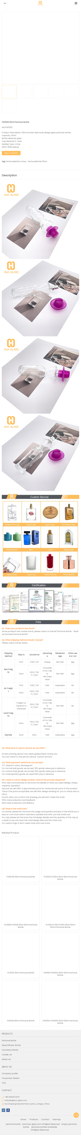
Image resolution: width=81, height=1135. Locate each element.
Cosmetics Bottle (10, 1050)
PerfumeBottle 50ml (37, 161)
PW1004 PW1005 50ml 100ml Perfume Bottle (60, 1022)
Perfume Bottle (9, 1040)
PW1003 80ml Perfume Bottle (20, 1021)
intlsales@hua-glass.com (16, 1100)
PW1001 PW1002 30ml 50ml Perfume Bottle (60, 974)
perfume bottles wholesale (44, 1127)
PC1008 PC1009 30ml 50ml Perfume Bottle (20, 926)
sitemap (57, 1119)
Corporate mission (10, 1078)
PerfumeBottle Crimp (16, 161)
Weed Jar (6, 1059)
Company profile (10, 1073)
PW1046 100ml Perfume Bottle (21, 877)
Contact (45, 1119)
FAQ (4, 1082)
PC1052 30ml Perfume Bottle (20, 973)
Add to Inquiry (11, 153)
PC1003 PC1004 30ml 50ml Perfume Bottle (60, 878)
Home (23, 1119)
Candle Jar (7, 1054)
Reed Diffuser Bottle (11, 1045)
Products (33, 1119)
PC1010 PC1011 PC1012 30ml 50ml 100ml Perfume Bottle (60, 926)
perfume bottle (14, 1124)
